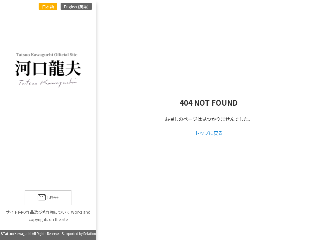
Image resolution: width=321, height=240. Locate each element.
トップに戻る (209, 132)
